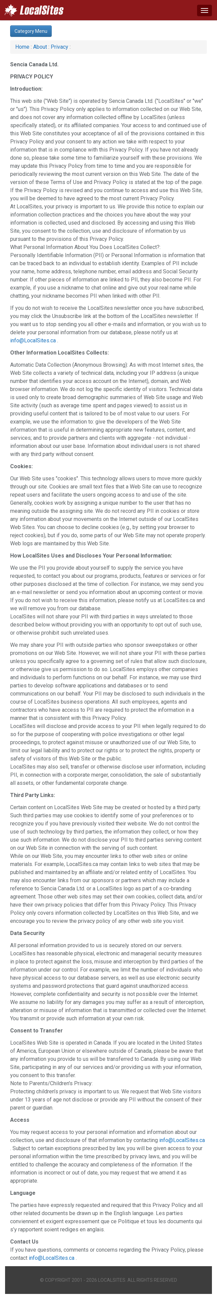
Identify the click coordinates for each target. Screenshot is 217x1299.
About (40, 47)
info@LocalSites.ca (33, 340)
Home (22, 47)
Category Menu (31, 31)
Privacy (59, 47)
